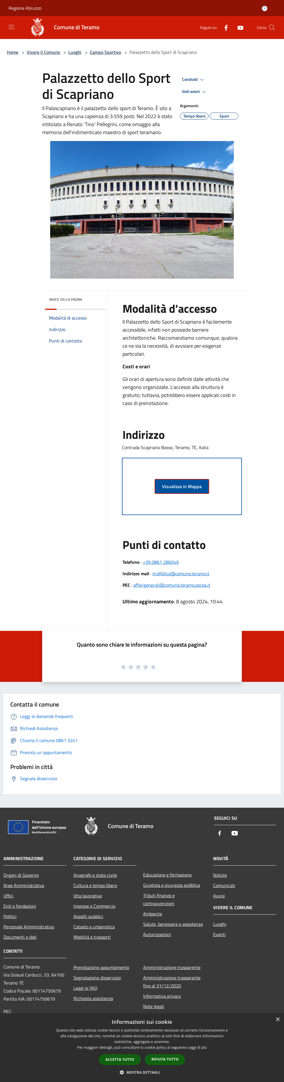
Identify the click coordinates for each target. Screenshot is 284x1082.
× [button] (277, 1020)
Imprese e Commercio (94, 906)
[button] (142, 1072)
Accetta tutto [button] (120, 1059)
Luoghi (74, 52)
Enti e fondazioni (19, 906)
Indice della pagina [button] (65, 299)
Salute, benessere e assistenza (173, 924)
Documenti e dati (20, 937)
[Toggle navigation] (11, 27)
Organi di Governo (21, 875)
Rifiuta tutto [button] (165, 1059)
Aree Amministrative (23, 885)
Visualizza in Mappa (182, 486)
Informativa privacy (162, 996)
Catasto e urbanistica (94, 926)
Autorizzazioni (157, 934)
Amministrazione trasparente (172, 967)
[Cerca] (272, 27)
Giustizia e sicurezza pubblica (171, 885)
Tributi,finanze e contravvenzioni (159, 899)
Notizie (220, 875)
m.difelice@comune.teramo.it (180, 573)
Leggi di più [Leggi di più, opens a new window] (197, 1047)
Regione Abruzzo (25, 8)
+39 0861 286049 (161, 562)
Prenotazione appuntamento (101, 967)
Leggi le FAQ (85, 988)
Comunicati (224, 885)
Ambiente (152, 913)
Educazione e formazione (167, 874)
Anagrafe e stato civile (95, 875)
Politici (10, 916)
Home (12, 52)
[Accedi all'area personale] (265, 8)
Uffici (8, 895)
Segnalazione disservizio (97, 977)
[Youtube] (238, 27)
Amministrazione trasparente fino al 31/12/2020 (172, 981)
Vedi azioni (195, 91)
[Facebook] (223, 27)
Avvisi (219, 895)
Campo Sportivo (105, 52)
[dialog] (142, 1047)
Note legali (153, 1006)
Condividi (193, 79)
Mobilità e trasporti (92, 937)
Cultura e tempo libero (95, 885)
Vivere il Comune (44, 52)
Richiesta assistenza (93, 998)
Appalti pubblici (88, 916)
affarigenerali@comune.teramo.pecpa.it (171, 585)
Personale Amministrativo (28, 926)
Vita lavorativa (87, 895)
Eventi (219, 934)
